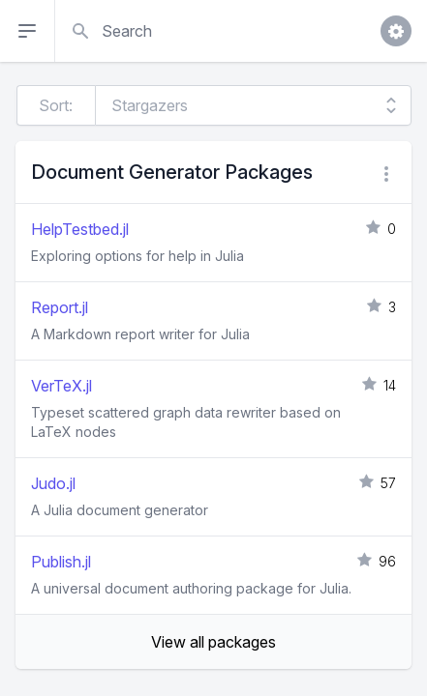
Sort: (56, 105)
